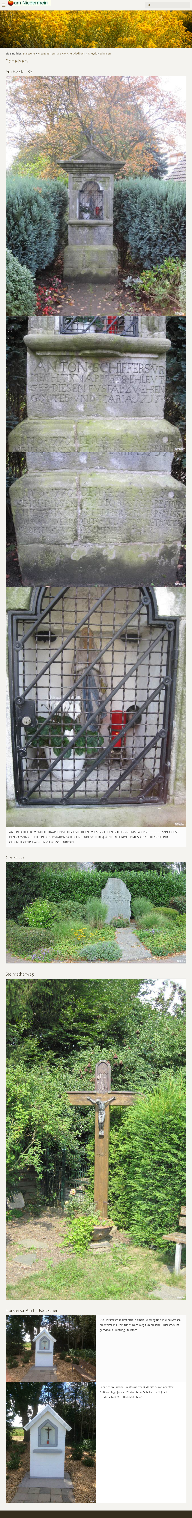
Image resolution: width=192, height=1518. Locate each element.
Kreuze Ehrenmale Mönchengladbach (61, 53)
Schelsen (105, 53)
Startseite (29, 53)
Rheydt (92, 53)
